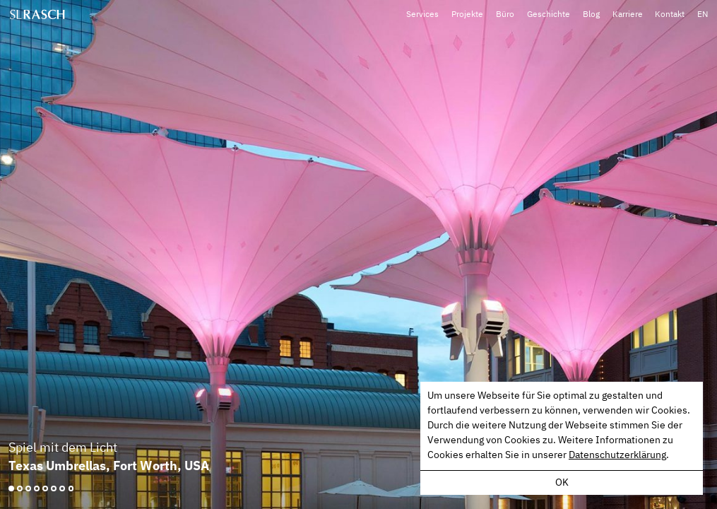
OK (562, 483)
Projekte (471, 13)
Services (427, 13)
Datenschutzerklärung (617, 455)
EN (702, 13)
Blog (593, 13)
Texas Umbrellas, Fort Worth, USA (108, 465)
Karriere (629, 13)
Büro (508, 13)
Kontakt (670, 13)
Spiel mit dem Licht (62, 448)
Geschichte (551, 13)
